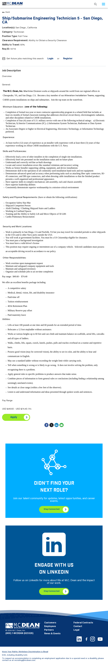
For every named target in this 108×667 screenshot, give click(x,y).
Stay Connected (51, 509)
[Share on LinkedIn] (56, 425)
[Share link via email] (61, 425)
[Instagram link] (92, 639)
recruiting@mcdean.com (24, 660)
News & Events (52, 634)
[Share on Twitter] (51, 425)
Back (6, 12)
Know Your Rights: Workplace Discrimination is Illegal (25, 652)
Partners (49, 630)
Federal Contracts (83, 623)
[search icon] (95, 4)
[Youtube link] (100, 639)
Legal (76, 630)
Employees (50, 626)
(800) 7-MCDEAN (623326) (19, 633)
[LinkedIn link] (79, 638)
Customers (50, 623)
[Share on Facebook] (46, 425)
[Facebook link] (86, 639)
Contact (77, 626)
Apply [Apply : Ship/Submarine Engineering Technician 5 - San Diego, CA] (13, 417)
